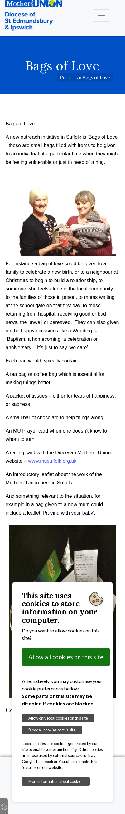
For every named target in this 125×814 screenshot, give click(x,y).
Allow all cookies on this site (65, 656)
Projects (69, 77)
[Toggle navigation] (101, 15)
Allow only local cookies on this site (58, 718)
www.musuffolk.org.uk (52, 461)
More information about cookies (55, 781)
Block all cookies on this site (51, 729)
